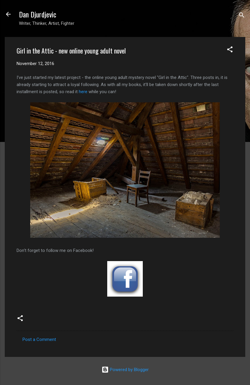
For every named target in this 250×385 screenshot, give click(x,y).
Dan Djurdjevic (37, 14)
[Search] (241, 16)
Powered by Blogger (125, 369)
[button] (229, 50)
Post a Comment (39, 339)
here (83, 91)
